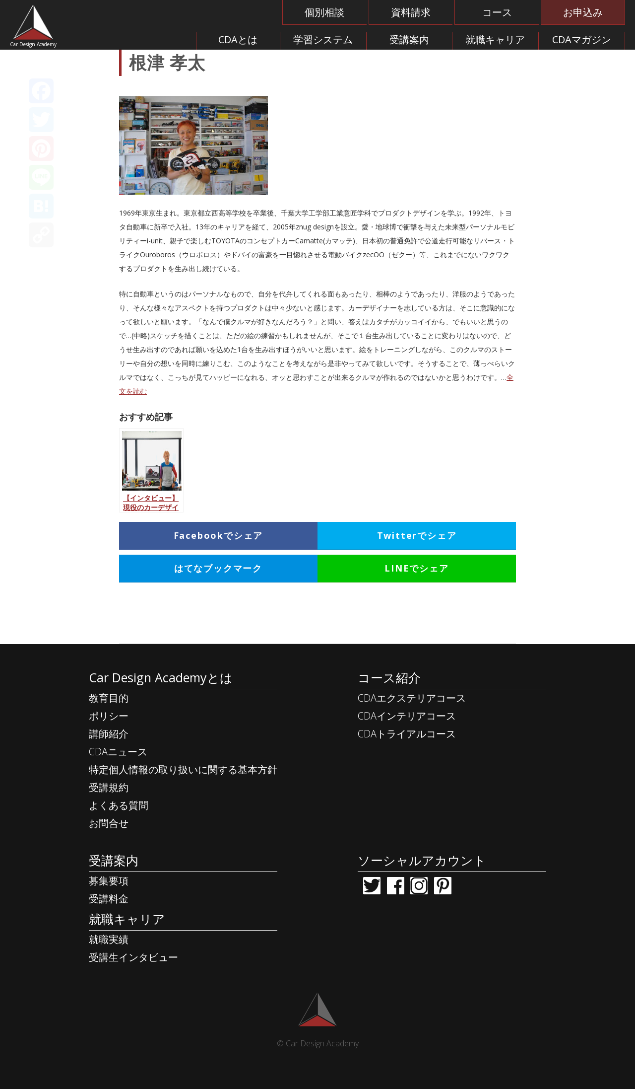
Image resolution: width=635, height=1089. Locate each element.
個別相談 (324, 12)
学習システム (323, 39)
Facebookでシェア (218, 535)
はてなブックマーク (218, 568)
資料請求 (411, 12)
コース (497, 12)
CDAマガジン (581, 39)
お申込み (583, 12)
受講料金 (108, 898)
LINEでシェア (416, 568)
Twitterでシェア (417, 535)
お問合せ (108, 823)
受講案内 (409, 39)
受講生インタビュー (133, 957)
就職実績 (108, 939)
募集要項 (108, 880)
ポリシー (108, 716)
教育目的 (108, 698)
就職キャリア (495, 39)
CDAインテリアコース (407, 716)
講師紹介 (108, 733)
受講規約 (108, 787)
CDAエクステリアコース (412, 698)
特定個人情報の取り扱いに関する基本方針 (183, 769)
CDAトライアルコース (407, 733)
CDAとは (237, 39)
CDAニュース (118, 751)
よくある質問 (118, 805)
